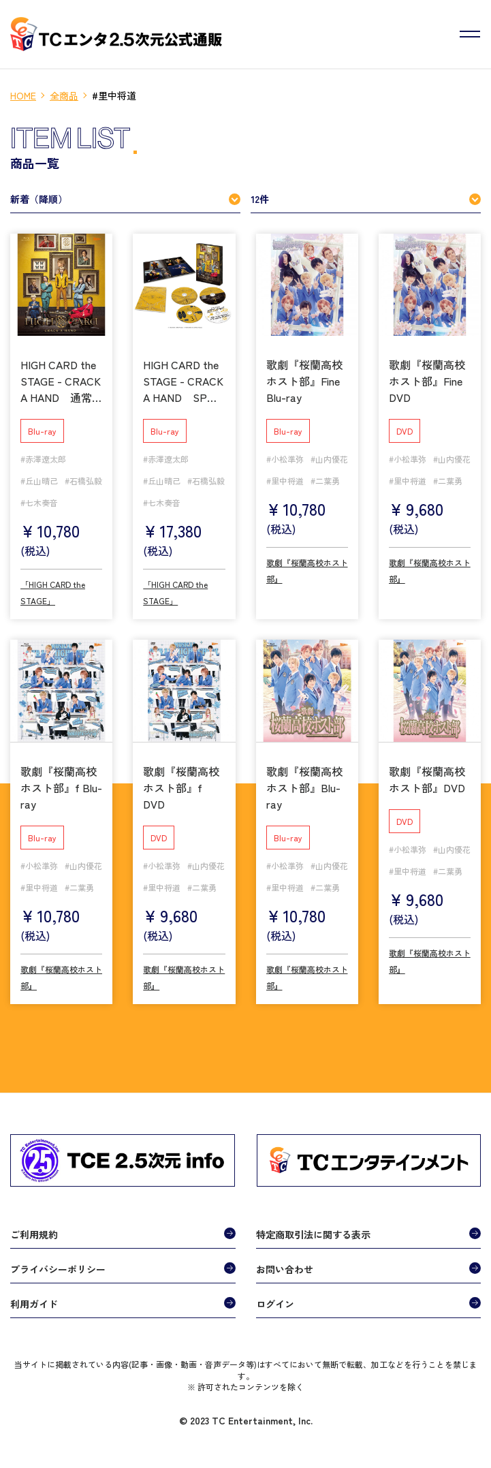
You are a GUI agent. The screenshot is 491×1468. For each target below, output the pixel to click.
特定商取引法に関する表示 (313, 1234)
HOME (23, 95)
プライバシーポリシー (58, 1269)
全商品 (64, 95)
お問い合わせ (284, 1269)
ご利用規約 (34, 1234)
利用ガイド (34, 1304)
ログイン (275, 1304)
